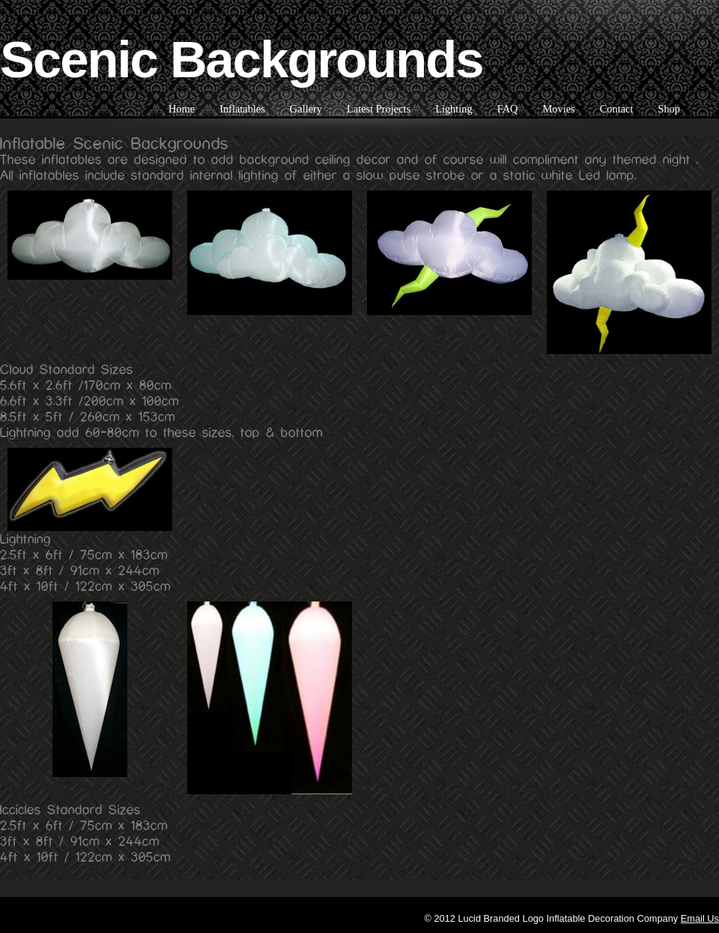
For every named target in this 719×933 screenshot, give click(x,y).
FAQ (507, 109)
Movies (558, 109)
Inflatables (242, 109)
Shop (669, 109)
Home (182, 109)
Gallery (306, 109)
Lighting (454, 109)
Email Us (700, 918)
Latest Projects (378, 109)
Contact (617, 109)
